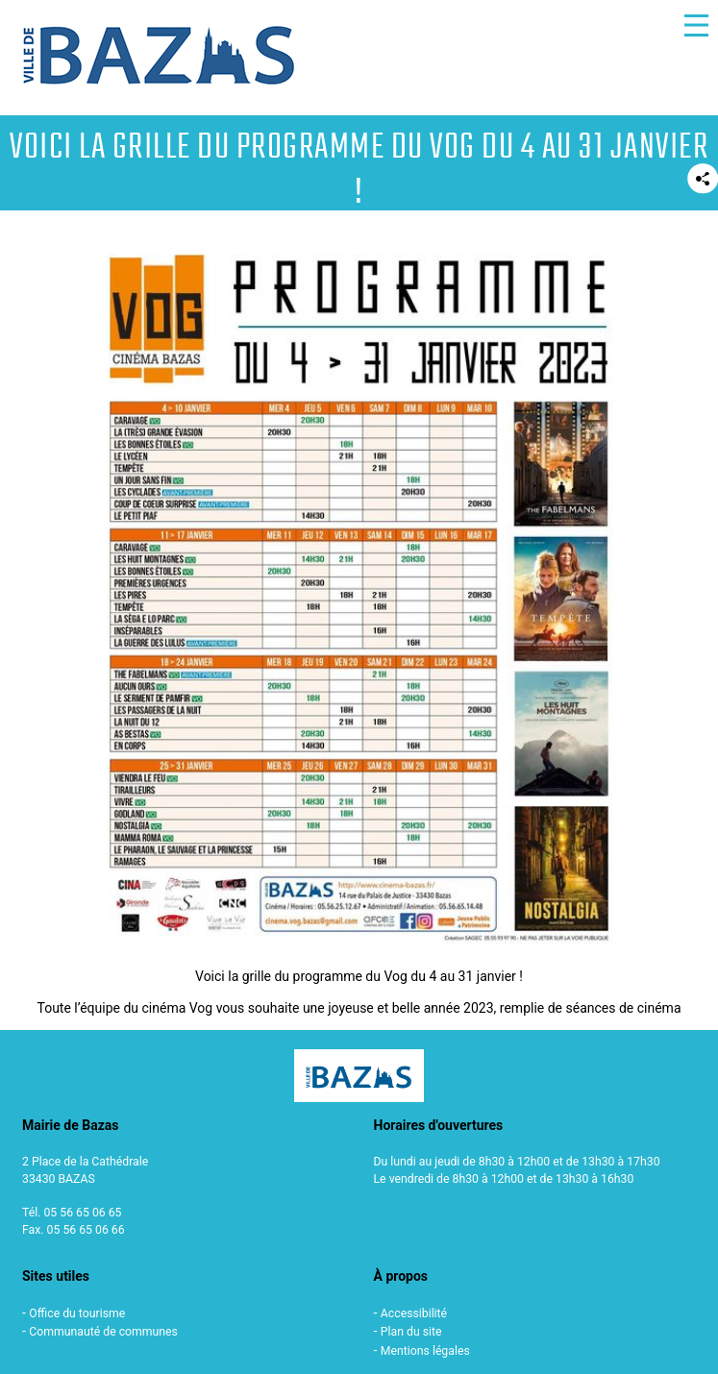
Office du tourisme (77, 1313)
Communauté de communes (103, 1331)
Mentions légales (425, 1351)
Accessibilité (414, 1313)
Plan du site (411, 1331)
